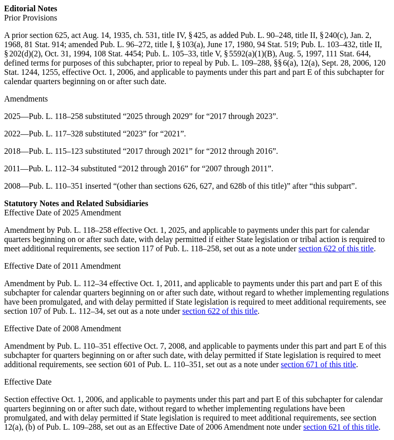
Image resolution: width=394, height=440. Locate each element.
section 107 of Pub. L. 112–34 (53, 311)
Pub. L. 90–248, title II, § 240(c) (293, 35)
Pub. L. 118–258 (56, 116)
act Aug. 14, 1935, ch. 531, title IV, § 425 (138, 35)
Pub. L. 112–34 (53, 168)
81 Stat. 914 (44, 44)
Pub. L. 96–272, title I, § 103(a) (151, 44)
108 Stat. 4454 (117, 53)
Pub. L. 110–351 (56, 186)
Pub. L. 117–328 (56, 133)
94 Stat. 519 (277, 44)
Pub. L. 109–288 (242, 62)
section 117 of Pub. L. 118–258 (167, 248)
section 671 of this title (318, 364)
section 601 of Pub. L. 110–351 (150, 364)
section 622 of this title (336, 248)
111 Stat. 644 (347, 53)
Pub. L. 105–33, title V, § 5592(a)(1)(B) (210, 53)
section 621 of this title (341, 427)
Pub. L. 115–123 (56, 151)
